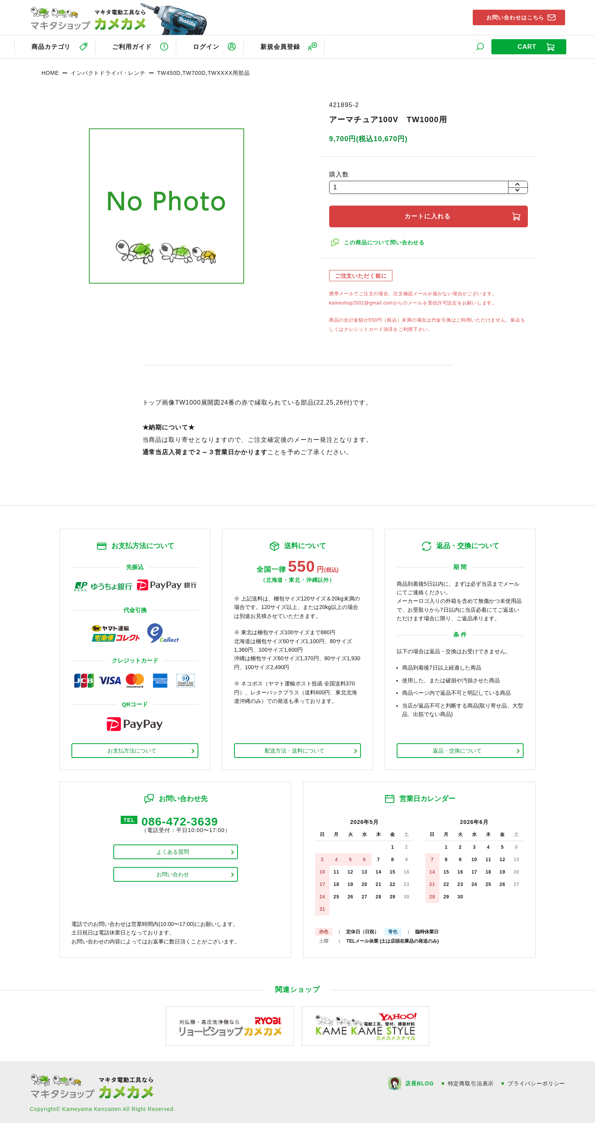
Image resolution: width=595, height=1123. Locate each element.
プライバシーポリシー (536, 1082)
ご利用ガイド (132, 46)
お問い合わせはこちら (513, 17)
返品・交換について (457, 749)
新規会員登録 (284, 46)
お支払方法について (132, 749)
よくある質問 (172, 851)
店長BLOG (419, 1082)
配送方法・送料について (294, 749)
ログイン (208, 46)
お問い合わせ (172, 874)
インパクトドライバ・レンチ (108, 72)
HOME (50, 72)
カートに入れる (428, 215)
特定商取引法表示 (471, 1082)
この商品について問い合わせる (385, 241)
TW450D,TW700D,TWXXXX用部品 (203, 72)
